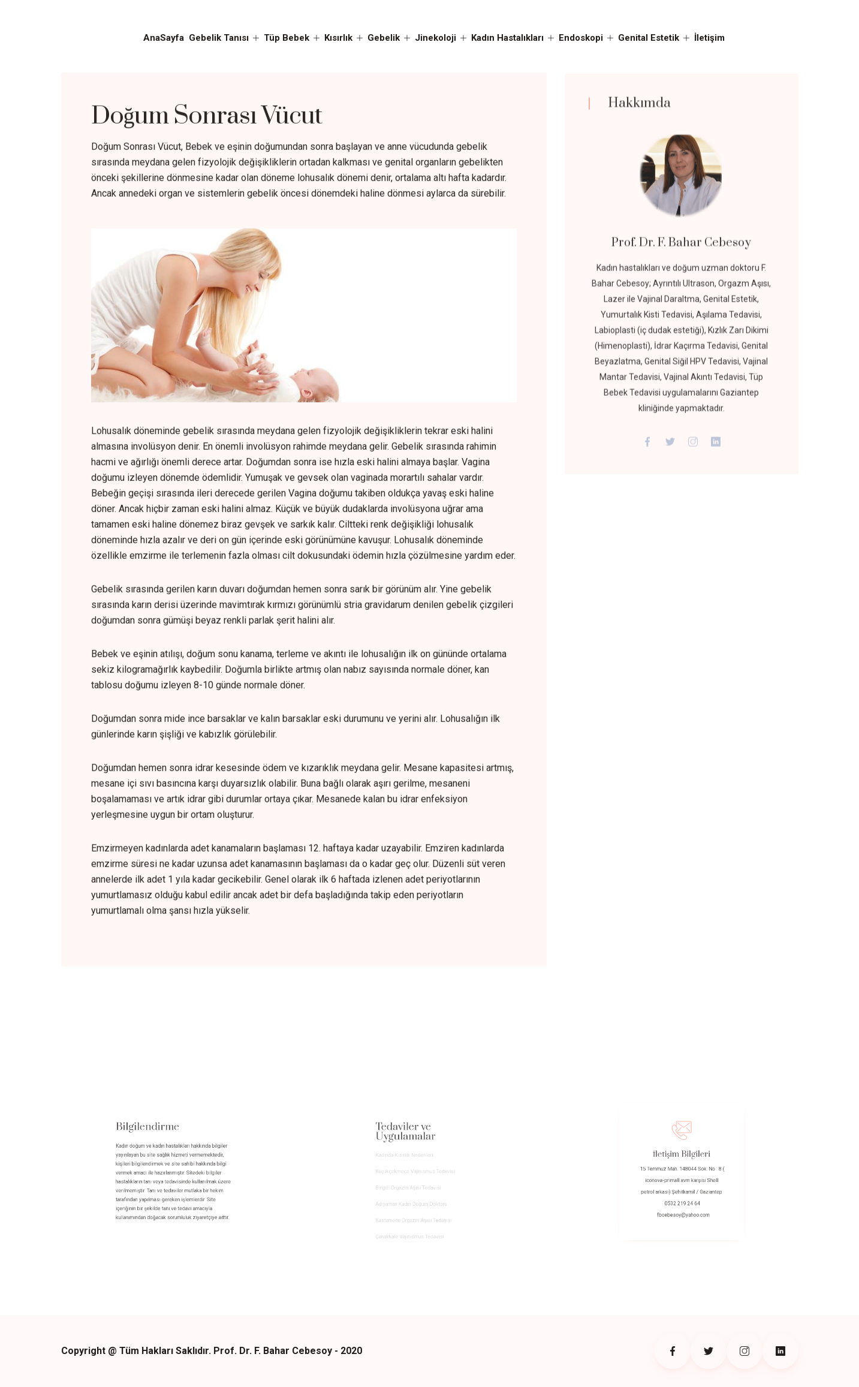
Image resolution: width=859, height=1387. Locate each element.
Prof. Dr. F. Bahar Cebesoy (681, 247)
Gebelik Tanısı (219, 37)
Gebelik (383, 37)
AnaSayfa (163, 37)
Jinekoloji (435, 37)
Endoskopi (581, 37)
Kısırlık (338, 37)
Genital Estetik (648, 37)
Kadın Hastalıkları (507, 37)
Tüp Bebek (286, 37)
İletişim (709, 37)
